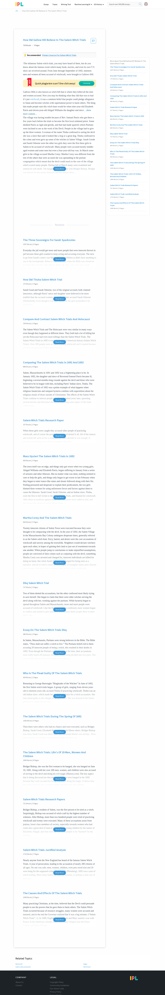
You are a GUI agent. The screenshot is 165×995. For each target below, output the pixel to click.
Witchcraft (18, 950)
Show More (59, 155)
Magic (85, 950)
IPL (17, 11)
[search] (140, 4)
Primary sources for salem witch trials (59, 55)
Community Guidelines (59, 971)
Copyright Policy (56, 968)
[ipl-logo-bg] (20, 3)
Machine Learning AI (82, 4)
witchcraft (34, 85)
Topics (56, 4)
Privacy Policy (55, 978)
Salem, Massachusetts (22, 953)
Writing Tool (66, 4)
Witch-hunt (87, 953)
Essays (47, 4)
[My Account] (147, 4)
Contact (19, 971)
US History (98, 4)
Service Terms (56, 981)
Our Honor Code (57, 974)
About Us (19, 968)
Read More (59, 245)
